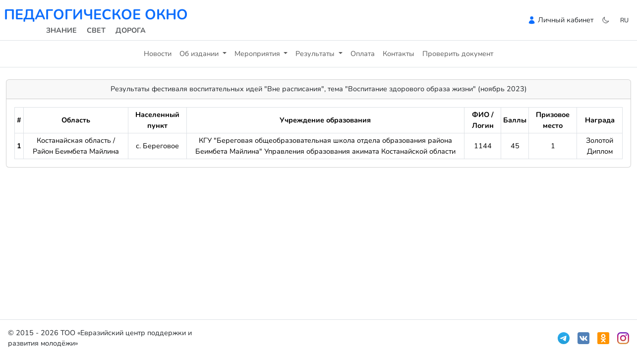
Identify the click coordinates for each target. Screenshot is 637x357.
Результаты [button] (316, 54)
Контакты (398, 54)
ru (624, 20)
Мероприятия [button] (258, 54)
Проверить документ (457, 54)
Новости (158, 54)
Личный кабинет (565, 20)
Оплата (362, 54)
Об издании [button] (200, 54)
